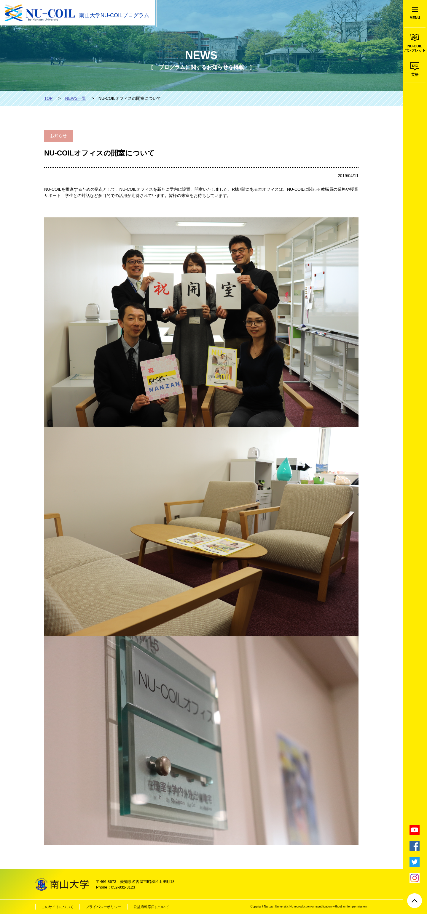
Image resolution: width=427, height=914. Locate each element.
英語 (414, 75)
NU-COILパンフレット (415, 48)
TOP (48, 98)
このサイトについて (58, 907)
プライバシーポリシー (103, 907)
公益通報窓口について (151, 907)
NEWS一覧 (75, 98)
